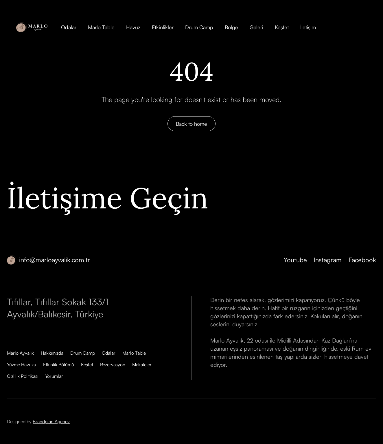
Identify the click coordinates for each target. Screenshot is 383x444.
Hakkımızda (52, 353)
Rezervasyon (112, 364)
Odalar (68, 27)
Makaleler (142, 364)
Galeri (256, 27)
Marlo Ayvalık (20, 353)
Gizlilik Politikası (22, 376)
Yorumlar (54, 376)
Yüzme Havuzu (21, 364)
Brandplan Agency (51, 421)
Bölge (231, 27)
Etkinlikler (163, 27)
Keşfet (282, 27)
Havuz (133, 27)
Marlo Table (101, 27)
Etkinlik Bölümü (58, 364)
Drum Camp (199, 27)
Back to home (191, 124)
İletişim (308, 27)
